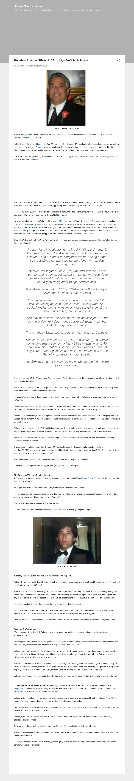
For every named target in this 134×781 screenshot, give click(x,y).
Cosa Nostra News (29, 6)
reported (28, 138)
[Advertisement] (67, 34)
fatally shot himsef (35, 144)
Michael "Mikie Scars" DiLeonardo (89, 478)
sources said (88, 234)
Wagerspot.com (21, 688)
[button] (118, 61)
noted (72, 240)
